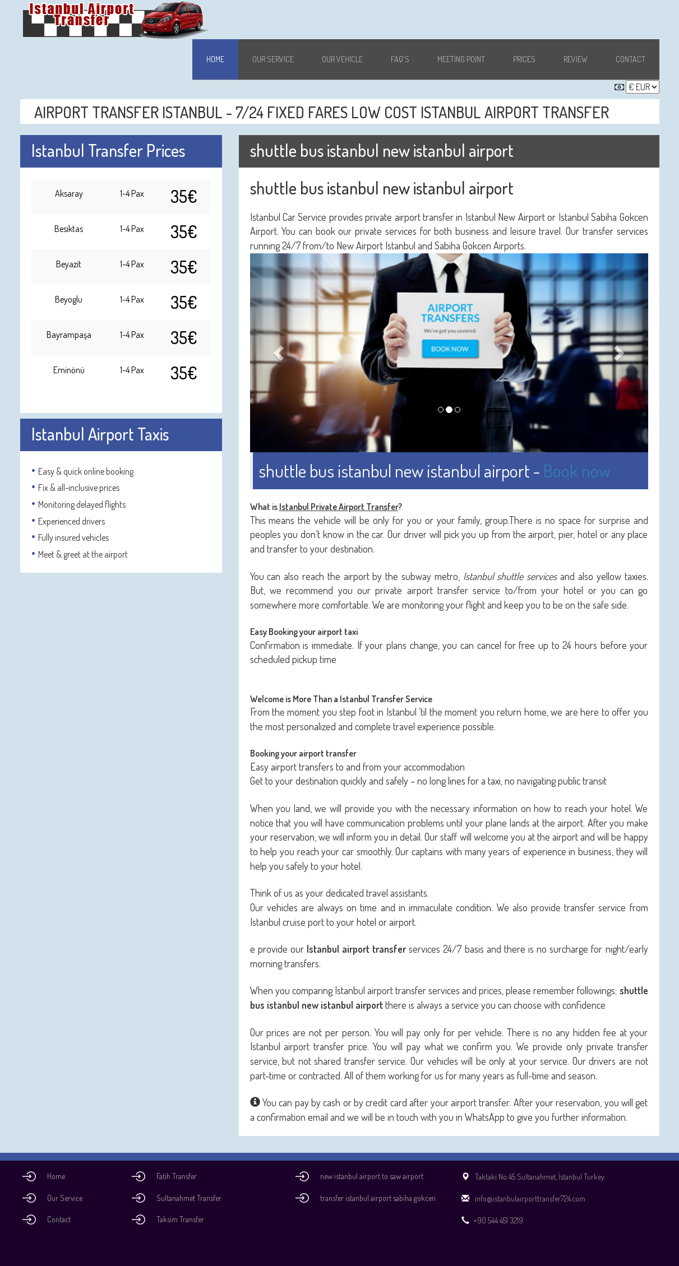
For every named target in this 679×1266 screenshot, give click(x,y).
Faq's (400, 59)
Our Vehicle (342, 59)
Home (215, 59)
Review (575, 59)
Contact (630, 59)
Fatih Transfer (176, 1176)
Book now (577, 470)
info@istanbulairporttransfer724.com (521, 1198)
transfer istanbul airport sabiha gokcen (378, 1198)
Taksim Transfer (180, 1219)
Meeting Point (461, 59)
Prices (524, 59)
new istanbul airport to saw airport (371, 1176)
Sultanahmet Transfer (188, 1198)
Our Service (273, 59)
